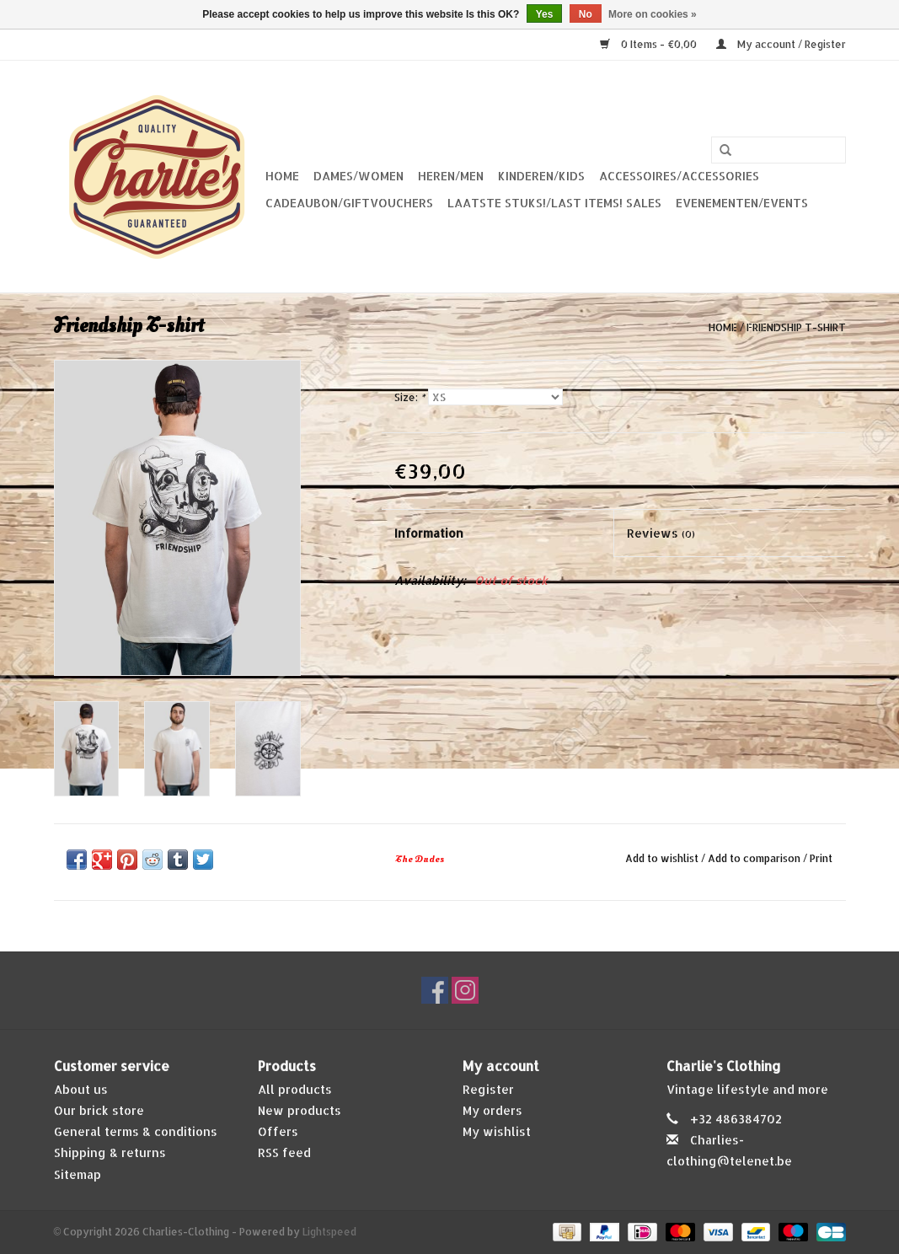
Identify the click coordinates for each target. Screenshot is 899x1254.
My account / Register (781, 44)
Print (821, 858)
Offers (278, 1131)
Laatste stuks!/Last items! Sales (554, 203)
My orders (492, 1110)
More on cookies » (652, 14)
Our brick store (99, 1110)
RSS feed (284, 1152)
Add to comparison (755, 858)
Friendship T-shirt (796, 327)
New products (299, 1110)
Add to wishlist (661, 858)
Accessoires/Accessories (679, 176)
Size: (409, 397)
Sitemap (77, 1174)
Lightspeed (329, 1231)
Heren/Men (451, 176)
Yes (545, 14)
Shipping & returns (110, 1152)
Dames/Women (358, 176)
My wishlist (497, 1131)
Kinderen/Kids (541, 176)
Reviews (661, 533)
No (585, 14)
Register (488, 1089)
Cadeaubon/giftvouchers (349, 203)
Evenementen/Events (742, 203)
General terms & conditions (135, 1131)
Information (428, 533)
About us (81, 1089)
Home (282, 176)
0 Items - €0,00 (649, 44)
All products (295, 1089)
